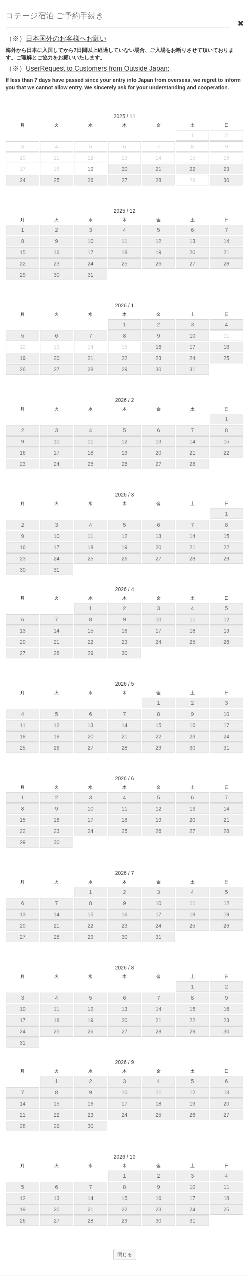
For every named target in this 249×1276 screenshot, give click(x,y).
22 (193, 169)
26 (90, 180)
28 (159, 180)
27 (124, 180)
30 (227, 180)
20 (124, 169)
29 (23, 275)
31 (90, 275)
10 (90, 241)
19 (159, 252)
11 (124, 241)
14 (227, 241)
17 (90, 252)
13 (193, 241)
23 (227, 169)
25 (56, 180)
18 (124, 252)
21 (159, 169)
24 (23, 180)
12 (159, 241)
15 (23, 252)
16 (56, 252)
